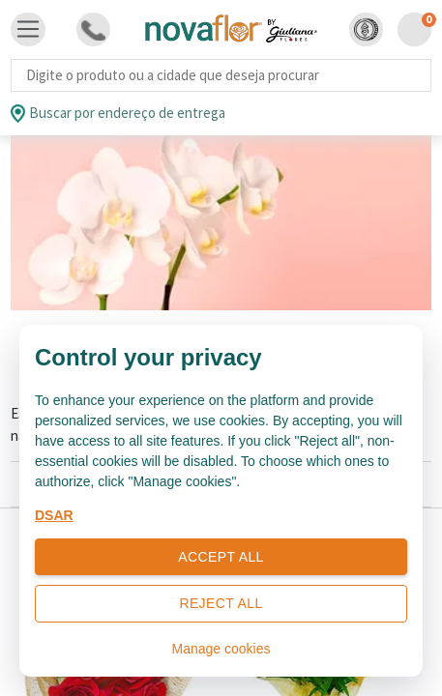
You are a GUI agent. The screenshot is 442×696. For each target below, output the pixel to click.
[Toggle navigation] (28, 30)
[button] (366, 29)
